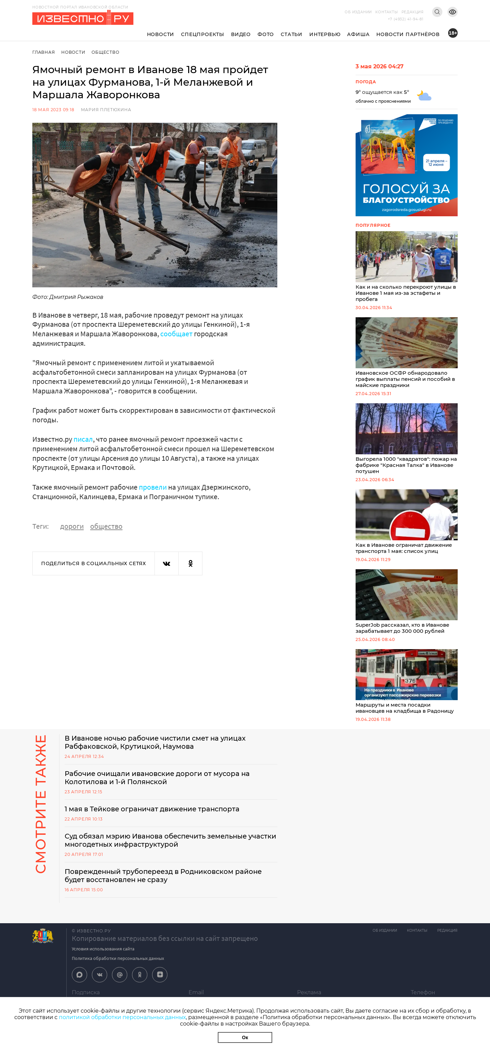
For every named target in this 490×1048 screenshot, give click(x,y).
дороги (72, 525)
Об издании (358, 12)
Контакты (386, 12)
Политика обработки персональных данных (118, 963)
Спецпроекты (202, 34)
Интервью (324, 34)
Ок (245, 1037)
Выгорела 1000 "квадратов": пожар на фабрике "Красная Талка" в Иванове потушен (407, 441)
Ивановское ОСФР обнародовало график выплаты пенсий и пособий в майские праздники (407, 354)
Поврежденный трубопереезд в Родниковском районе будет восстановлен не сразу (165, 881)
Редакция (413, 12)
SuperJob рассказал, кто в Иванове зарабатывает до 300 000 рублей (407, 606)
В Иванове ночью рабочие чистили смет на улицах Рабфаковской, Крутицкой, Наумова (156, 747)
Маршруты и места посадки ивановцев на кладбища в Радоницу (407, 686)
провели (153, 486)
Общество (105, 52)
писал (83, 439)
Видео (241, 34)
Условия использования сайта (103, 954)
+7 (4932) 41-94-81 (406, 19)
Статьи (292, 34)
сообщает (176, 333)
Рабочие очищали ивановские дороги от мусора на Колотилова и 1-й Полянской (158, 783)
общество (106, 525)
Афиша (358, 34)
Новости (161, 34)
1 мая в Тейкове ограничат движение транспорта (153, 814)
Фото (266, 34)
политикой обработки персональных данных (122, 1017)
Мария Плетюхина (106, 109)
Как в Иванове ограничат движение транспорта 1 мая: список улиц (407, 525)
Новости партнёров (408, 34)
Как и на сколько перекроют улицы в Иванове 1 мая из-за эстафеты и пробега (407, 267)
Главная (43, 52)
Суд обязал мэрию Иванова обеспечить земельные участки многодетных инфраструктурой (158, 845)
